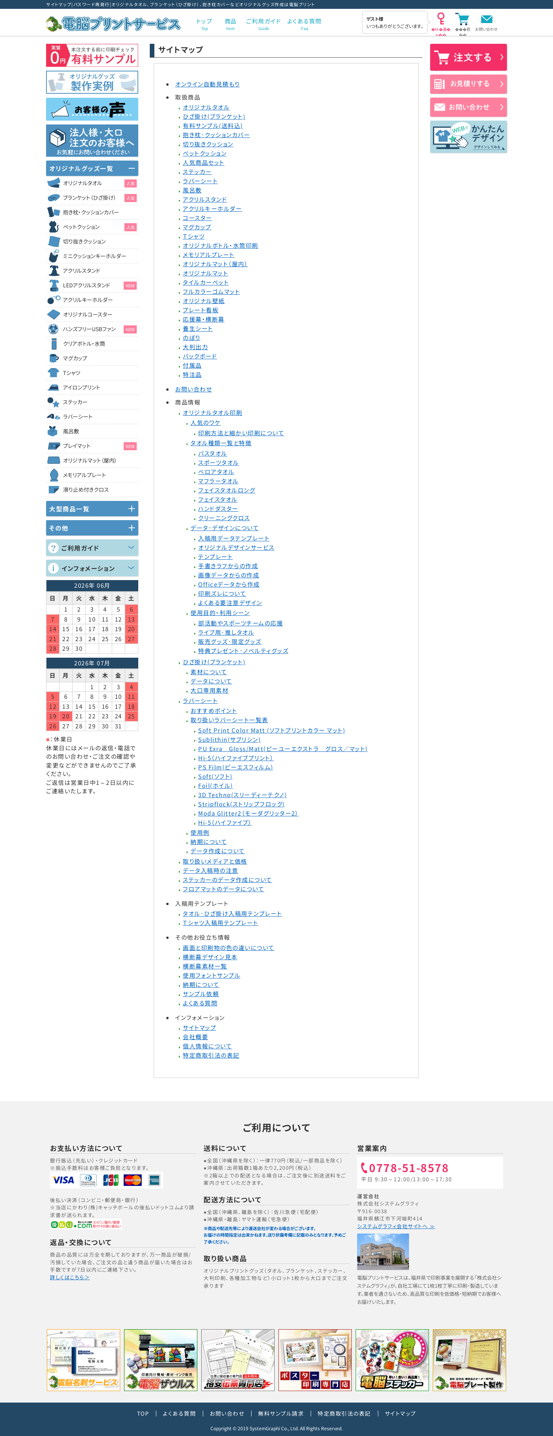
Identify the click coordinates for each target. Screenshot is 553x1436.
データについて (211, 681)
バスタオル (212, 453)
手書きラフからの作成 (228, 566)
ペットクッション (205, 153)
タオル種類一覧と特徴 (221, 443)
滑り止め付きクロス (86, 489)
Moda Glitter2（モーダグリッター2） (248, 813)
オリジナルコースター (88, 314)
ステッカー (197, 171)
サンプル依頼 (201, 994)
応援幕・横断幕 (204, 319)
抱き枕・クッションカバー (91, 212)
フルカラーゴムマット (211, 291)
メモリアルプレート (209, 254)
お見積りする (468, 84)
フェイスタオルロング (226, 490)
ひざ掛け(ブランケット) (214, 116)
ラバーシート (200, 181)
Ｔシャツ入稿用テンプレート (220, 923)
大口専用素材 (209, 690)
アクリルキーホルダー (212, 208)
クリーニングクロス (224, 518)
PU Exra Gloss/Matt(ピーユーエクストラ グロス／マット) (283, 749)
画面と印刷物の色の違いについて (229, 948)
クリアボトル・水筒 (84, 343)
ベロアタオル (216, 472)
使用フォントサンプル (211, 975)
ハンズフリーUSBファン (100, 329)
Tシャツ (71, 372)
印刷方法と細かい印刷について (241, 433)
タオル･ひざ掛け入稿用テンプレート (232, 913)
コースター (197, 218)
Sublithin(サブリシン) (229, 739)
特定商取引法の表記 (211, 1055)
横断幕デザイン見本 (210, 957)
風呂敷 (192, 190)
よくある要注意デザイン (230, 603)
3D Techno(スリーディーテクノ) (242, 795)
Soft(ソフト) (215, 776)
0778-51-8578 (409, 1168)
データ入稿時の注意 (210, 870)
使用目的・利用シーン (220, 613)
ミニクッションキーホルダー (94, 256)
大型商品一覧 (69, 508)
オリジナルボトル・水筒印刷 (220, 245)
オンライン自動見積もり (207, 84)
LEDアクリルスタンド (100, 285)
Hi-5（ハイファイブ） (225, 822)
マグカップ (197, 227)
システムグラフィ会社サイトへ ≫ (396, 1226)
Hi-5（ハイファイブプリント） (236, 758)
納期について (208, 841)
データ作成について (217, 851)
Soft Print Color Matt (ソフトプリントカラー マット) (271, 730)
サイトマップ (199, 1027)
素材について (208, 672)
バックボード (200, 356)
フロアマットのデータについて (223, 889)
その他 (59, 527)
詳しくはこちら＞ (70, 1277)
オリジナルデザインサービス (236, 547)
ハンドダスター (218, 508)
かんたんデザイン (468, 137)
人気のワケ (205, 422)
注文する (468, 57)
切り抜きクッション (208, 144)
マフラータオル (218, 481)
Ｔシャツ (194, 236)
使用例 (200, 832)
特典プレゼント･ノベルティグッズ (243, 651)
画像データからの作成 (228, 575)
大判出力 (195, 347)
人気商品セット (204, 162)
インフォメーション (88, 568)
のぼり (191, 337)
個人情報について (207, 1046)
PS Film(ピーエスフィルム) (235, 767)
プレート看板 (201, 310)
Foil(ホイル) (215, 785)
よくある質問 (200, 1003)
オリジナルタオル (206, 107)
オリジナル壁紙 (204, 301)
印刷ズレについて (222, 593)
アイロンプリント (81, 387)
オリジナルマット (205, 273)
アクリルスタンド (205, 199)
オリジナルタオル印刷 (212, 412)
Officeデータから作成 (229, 584)
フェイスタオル (218, 499)
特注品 (192, 374)
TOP (143, 1413)
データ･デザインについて (224, 528)
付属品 (192, 365)
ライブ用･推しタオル (226, 632)
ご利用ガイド (80, 547)
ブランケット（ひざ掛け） (100, 198)
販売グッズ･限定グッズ (230, 641)
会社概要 (195, 1037)
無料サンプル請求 (281, 1413)
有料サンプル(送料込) (213, 125)
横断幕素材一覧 (205, 966)
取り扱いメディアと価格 (215, 861)
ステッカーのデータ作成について (227, 880)
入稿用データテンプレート (234, 538)
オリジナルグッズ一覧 (81, 168)
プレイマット (100, 446)
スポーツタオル (218, 462)
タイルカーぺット (206, 282)
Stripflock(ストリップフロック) (241, 804)
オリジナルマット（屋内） (215, 264)
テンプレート (215, 556)
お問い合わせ (486, 29)
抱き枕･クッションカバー (216, 135)
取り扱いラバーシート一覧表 (229, 720)
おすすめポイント (213, 710)
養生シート (198, 328)
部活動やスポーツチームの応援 (240, 623)
